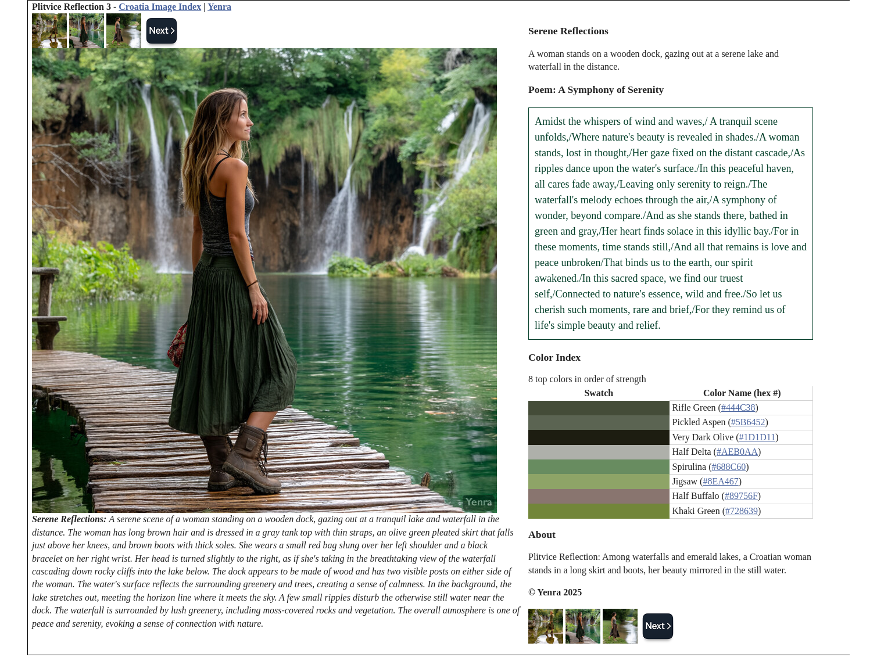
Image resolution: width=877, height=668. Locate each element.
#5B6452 (748, 422)
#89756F (741, 496)
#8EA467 (720, 481)
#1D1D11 (757, 437)
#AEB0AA (737, 452)
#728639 (741, 511)
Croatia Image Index (160, 7)
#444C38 (738, 407)
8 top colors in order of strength (587, 379)
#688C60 (729, 467)
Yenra (219, 7)
